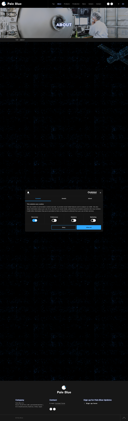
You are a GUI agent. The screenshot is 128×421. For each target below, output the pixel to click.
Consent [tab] (38, 198)
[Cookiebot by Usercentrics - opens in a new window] (89, 192)
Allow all (89, 227)
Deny (63, 227)
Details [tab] (64, 198)
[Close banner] (100, 192)
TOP (17, 40)
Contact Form (60, 403)
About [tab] (90, 198)
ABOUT (22, 40)
